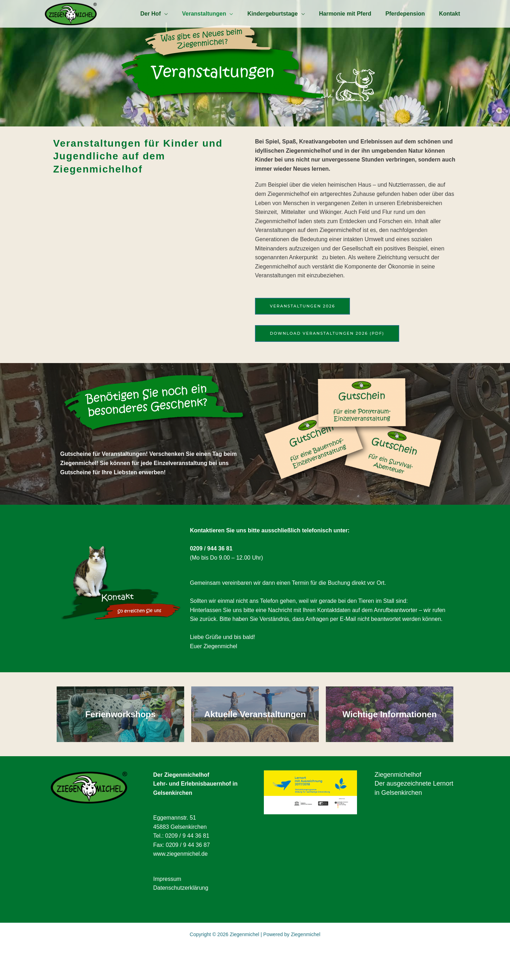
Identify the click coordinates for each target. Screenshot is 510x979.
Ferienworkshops (120, 720)
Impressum (167, 892)
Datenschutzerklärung (181, 902)
